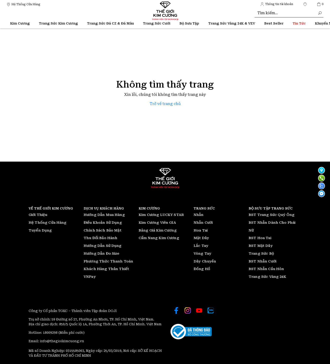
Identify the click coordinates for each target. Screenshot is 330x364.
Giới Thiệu (38, 215)
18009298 (50, 332)
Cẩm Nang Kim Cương (159, 238)
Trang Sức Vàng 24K (267, 277)
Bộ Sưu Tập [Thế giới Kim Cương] (189, 23)
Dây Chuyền (205, 261)
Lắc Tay (201, 246)
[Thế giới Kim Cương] (23, 4)
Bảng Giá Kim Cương (158, 230)
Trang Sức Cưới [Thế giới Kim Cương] (156, 23)
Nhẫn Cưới (203, 223)
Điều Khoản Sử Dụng (103, 223)
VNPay (90, 277)
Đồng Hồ (202, 269)
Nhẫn (199, 215)
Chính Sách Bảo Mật (102, 230)
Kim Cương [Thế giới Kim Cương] (20, 23)
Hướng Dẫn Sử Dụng (103, 246)
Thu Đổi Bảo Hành (100, 238)
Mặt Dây (201, 238)
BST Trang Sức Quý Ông (271, 215)
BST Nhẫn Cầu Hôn (266, 269)
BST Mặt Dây (261, 246)
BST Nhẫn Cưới (262, 261)
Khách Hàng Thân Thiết (106, 269)
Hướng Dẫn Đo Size (101, 253)
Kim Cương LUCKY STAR (161, 215)
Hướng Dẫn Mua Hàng (104, 215)
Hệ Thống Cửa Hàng (48, 223)
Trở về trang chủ (165, 104)
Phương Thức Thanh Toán (108, 261)
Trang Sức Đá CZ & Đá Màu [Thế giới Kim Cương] (110, 23)
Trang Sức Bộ (261, 253)
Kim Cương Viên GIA (157, 223)
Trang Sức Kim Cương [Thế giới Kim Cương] (58, 23)
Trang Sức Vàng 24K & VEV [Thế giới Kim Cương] (231, 23)
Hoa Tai (201, 230)
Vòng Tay (202, 253)
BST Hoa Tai (260, 238)
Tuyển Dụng (40, 230)
